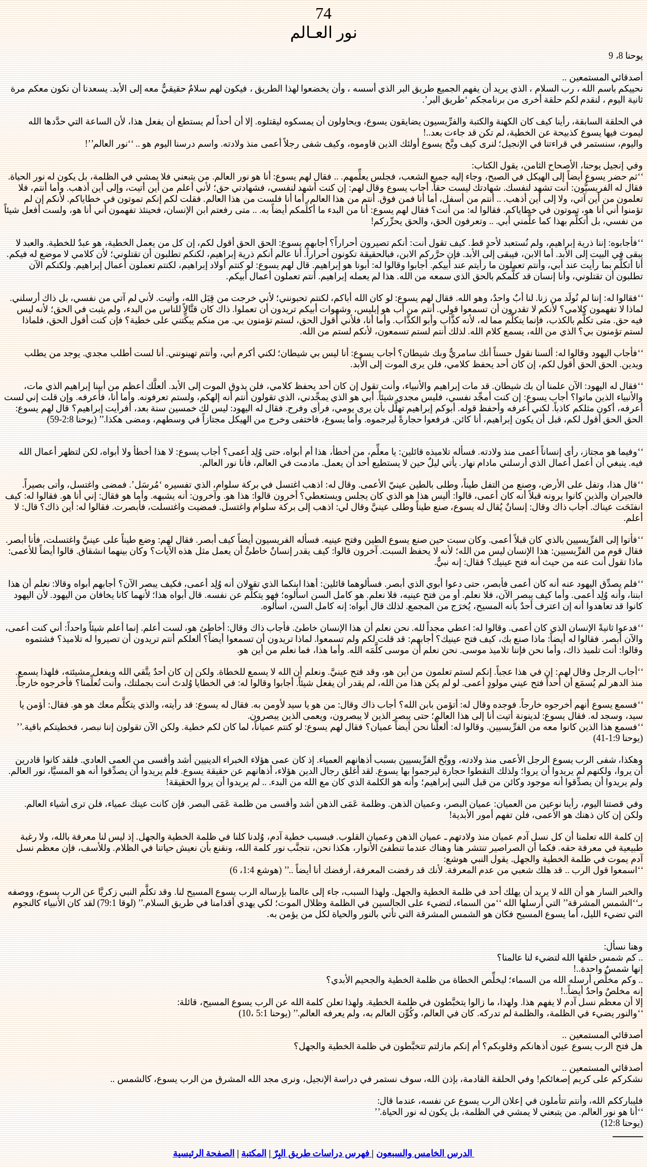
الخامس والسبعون (410, 1153)
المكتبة (253, 1153)
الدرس (459, 1153)
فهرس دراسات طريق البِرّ (321, 1153)
